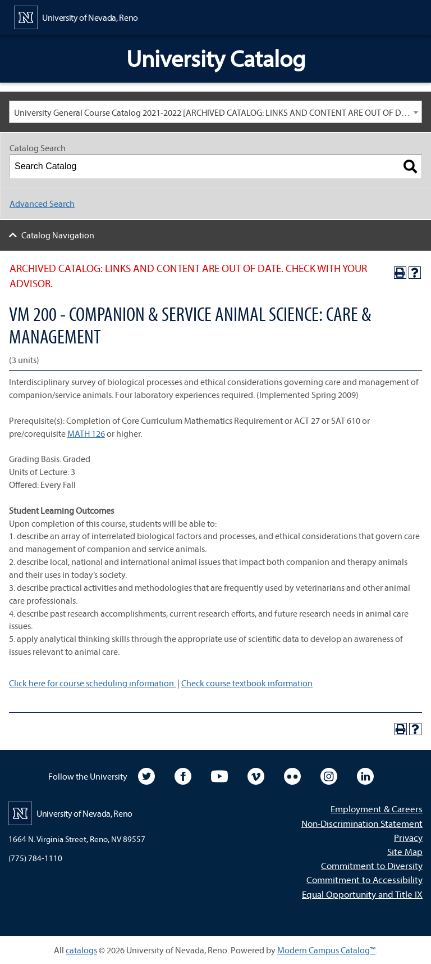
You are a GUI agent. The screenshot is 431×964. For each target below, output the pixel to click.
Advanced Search (42, 203)
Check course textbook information (247, 683)
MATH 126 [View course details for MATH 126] (86, 433)
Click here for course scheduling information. (92, 683)
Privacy (408, 837)
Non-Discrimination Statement (362, 823)
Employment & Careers (377, 808)
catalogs (81, 950)
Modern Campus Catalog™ (326, 950)
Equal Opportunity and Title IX (362, 894)
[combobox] (215, 112)
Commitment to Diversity (372, 865)
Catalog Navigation (57, 235)
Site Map (405, 851)
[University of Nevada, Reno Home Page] (76, 16)
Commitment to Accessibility (364, 879)
